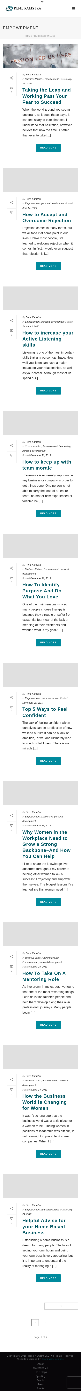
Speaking (40, 1376)
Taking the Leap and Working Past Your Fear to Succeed (46, 96)
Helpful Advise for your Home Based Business (44, 1226)
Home (29, 36)
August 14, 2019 (38, 1089)
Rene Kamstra (33, 74)
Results (40, 1380)
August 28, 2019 (38, 966)
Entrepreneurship (50, 1209)
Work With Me (40, 1368)
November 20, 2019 (32, 702)
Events (40, 1388)
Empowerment (50, 79)
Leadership (64, 446)
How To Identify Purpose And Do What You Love (42, 590)
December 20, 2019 (40, 455)
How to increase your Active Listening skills (48, 339)
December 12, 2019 (40, 578)
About (40, 1364)
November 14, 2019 (40, 825)
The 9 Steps (40, 1372)
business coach (33, 957)
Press (41, 1384)
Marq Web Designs (53, 1359)
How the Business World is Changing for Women (44, 1102)
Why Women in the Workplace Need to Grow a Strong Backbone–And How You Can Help (46, 844)
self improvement (50, 698)
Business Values (44, 36)
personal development (52, 203)
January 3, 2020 (30, 326)
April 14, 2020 (29, 208)
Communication (33, 446)
